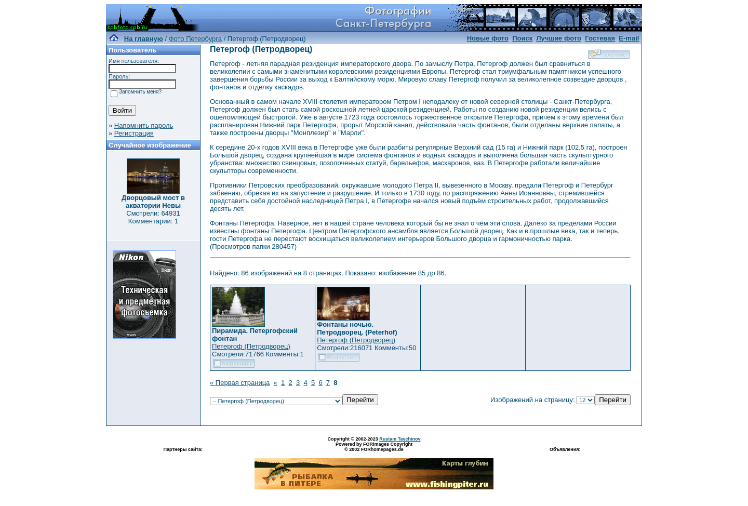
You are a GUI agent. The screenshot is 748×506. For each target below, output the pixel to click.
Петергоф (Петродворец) (251, 346)
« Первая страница (240, 383)
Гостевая (600, 38)
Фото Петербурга (195, 39)
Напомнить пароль (143, 125)
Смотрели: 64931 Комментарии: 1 (153, 217)
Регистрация (134, 133)
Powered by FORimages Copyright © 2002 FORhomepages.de (374, 447)
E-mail (629, 38)
